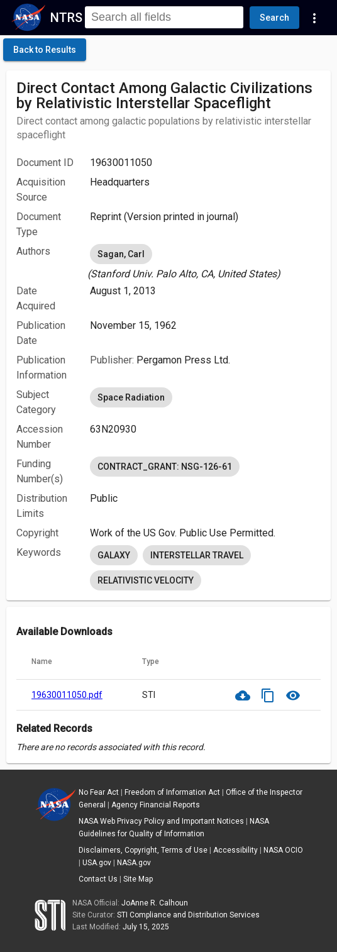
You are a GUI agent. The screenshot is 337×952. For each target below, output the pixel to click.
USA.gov (96, 862)
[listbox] (205, 261)
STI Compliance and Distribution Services (188, 914)
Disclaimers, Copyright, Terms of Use (143, 850)
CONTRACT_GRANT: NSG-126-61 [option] (165, 467)
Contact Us (98, 879)
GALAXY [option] (114, 555)
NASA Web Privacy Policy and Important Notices (161, 821)
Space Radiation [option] (131, 397)
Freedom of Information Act (172, 792)
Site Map (138, 879)
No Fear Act (99, 792)
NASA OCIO (283, 850)
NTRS (66, 17)
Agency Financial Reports (155, 804)
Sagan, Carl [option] (121, 254)
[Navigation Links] (314, 17)
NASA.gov (134, 862)
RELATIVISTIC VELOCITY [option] (145, 580)
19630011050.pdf (66, 695)
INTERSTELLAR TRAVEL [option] (197, 555)
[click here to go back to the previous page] (44, 49)
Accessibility (235, 850)
